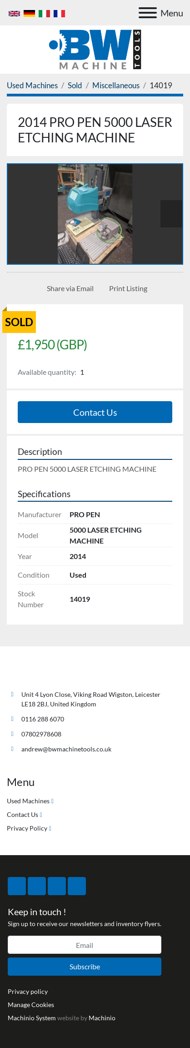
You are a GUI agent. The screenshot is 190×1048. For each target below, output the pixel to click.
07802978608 (41, 734)
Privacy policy (28, 991)
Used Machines (28, 801)
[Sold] (75, 85)
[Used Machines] (32, 85)
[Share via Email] (68, 288)
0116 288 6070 (42, 719)
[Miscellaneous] (116, 85)
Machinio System (32, 1018)
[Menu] (148, 12)
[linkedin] (77, 886)
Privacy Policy (27, 828)
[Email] (84, 945)
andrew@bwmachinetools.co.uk (66, 749)
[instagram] (57, 886)
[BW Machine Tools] (37, 673)
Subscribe (85, 966)
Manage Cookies (31, 1004)
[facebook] (17, 886)
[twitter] (37, 886)
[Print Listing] (126, 288)
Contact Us (95, 412)
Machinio (102, 1018)
